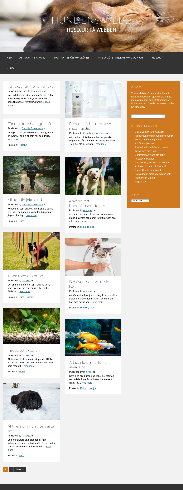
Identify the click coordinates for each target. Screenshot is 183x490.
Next (20, 469)
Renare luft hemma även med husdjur (154, 136)
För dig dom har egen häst (31, 124)
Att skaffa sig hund (32, 57)
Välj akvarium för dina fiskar (31, 86)
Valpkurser (140, 181)
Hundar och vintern (145, 178)
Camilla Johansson (32, 91)
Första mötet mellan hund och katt (121, 57)
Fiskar (22, 371)
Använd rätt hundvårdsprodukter (152, 147)
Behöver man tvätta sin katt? (150, 155)
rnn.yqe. (87, 210)
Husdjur (157, 57)
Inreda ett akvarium (25, 350)
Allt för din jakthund (25, 200)
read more (101, 144)
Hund (10, 68)
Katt (92, 307)
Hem (9, 57)
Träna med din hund (25, 276)
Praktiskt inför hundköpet (71, 57)
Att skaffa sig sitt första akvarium (152, 162)
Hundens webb (91, 20)
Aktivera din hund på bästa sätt (151, 166)
